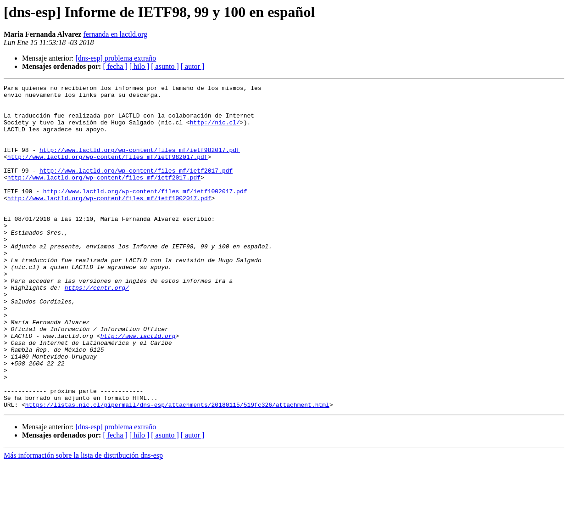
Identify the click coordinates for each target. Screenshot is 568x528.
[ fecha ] (115, 66)
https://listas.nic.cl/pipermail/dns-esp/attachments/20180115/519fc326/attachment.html (177, 469)
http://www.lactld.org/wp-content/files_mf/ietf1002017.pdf (145, 213)
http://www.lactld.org (138, 386)
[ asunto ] (164, 66)
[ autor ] (193, 66)
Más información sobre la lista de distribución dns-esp (83, 520)
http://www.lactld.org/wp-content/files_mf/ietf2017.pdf (136, 188)
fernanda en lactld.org (115, 34)
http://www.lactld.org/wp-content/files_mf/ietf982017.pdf (139, 163)
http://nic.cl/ (215, 130)
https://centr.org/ (97, 329)
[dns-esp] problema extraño (115, 58)
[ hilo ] (139, 66)
